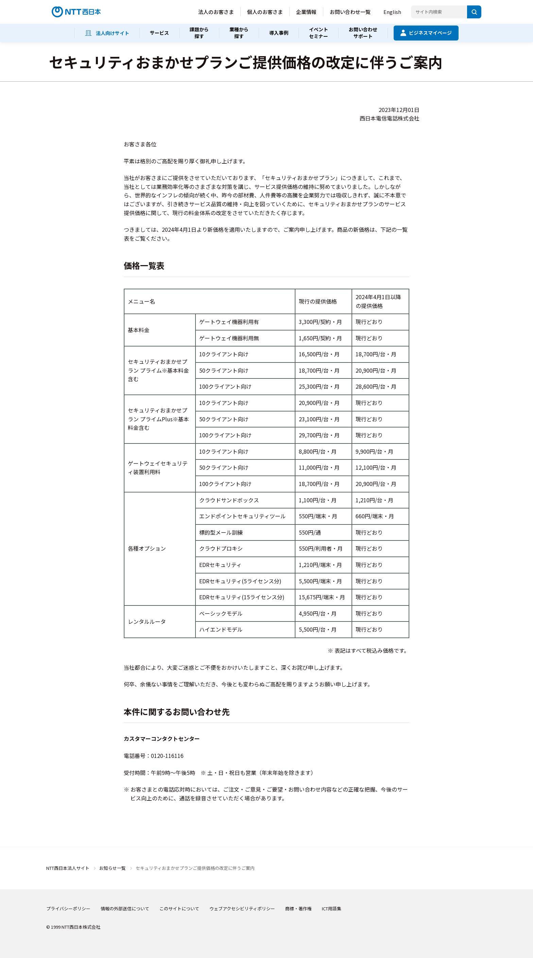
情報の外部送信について (125, 908)
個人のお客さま (265, 11)
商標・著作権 (298, 908)
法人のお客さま (216, 11)
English (392, 11)
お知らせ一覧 (112, 868)
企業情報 (306, 11)
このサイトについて (179, 908)
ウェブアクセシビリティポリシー (242, 908)
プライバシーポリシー (68, 908)
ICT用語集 (331, 908)
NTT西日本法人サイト (67, 868)
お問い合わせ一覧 (350, 11)
